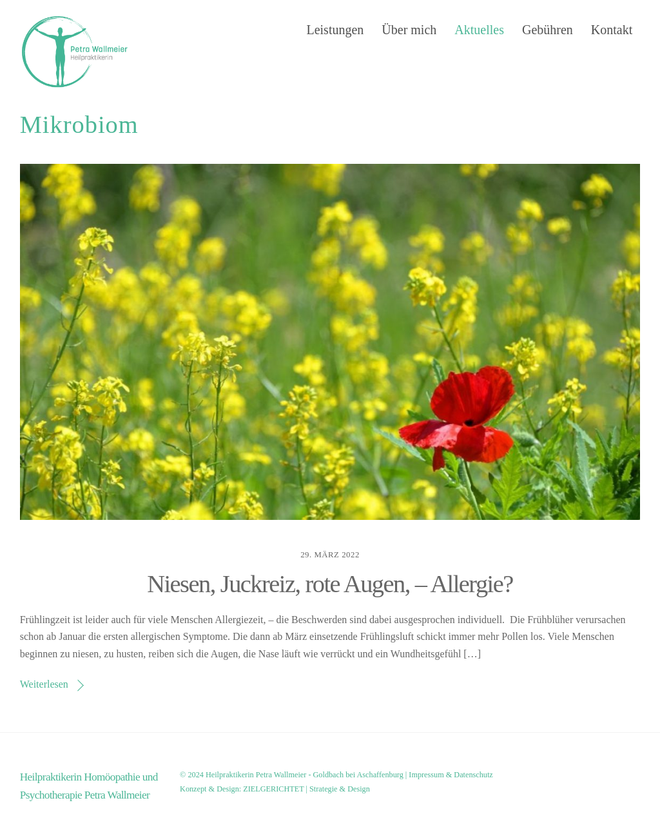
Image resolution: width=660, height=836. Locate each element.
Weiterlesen (44, 684)
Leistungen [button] (335, 30)
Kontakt (611, 30)
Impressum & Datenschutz (450, 774)
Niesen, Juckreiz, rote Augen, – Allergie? (329, 583)
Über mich (409, 30)
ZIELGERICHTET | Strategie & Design (306, 788)
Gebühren (547, 30)
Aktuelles (479, 30)
